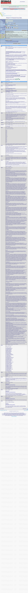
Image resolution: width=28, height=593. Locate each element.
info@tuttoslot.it (16, 9)
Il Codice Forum (2, 31)
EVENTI (3, 14)
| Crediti (6, 410)
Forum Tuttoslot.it (4, 13)
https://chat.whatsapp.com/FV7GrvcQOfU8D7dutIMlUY (11, 73)
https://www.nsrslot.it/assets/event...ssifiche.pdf (10, 88)
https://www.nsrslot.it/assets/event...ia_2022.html (11, 71)
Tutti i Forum (2, 12)
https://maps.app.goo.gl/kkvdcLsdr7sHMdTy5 (10, 404)
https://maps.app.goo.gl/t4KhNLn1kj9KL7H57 (10, 398)
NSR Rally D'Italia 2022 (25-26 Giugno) (7, 15)
